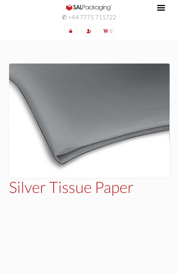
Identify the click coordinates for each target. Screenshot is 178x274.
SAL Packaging (89, 7)
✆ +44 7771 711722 (89, 17)
